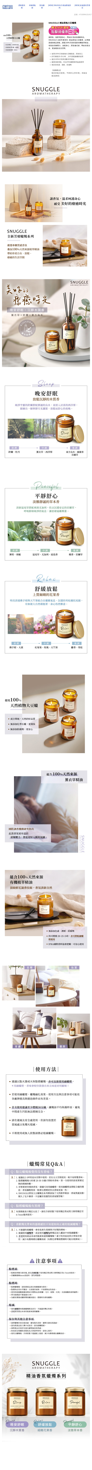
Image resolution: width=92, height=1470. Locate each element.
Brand (8, 6)
